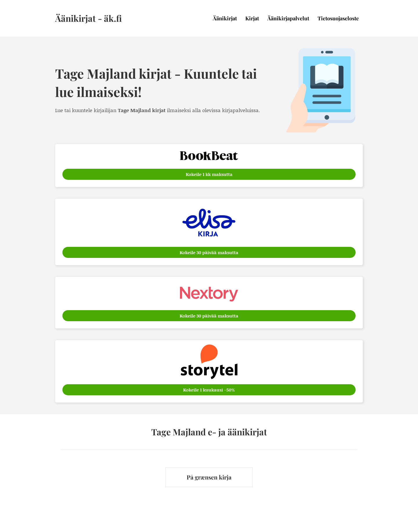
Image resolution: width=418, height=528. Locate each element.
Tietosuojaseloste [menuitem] (338, 18)
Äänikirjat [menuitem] (225, 18)
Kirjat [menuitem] (252, 18)
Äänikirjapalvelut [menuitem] (288, 18)
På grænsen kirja (209, 477)
